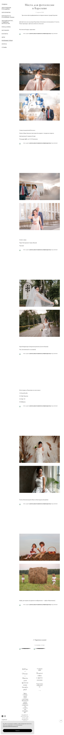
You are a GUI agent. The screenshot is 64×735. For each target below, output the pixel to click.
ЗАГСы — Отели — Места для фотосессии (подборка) (25, 679)
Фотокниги (5, 30)
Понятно (18, 730)
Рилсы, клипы (6, 27)
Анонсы (4, 44)
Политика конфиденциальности (10, 726)
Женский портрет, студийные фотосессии (7, 22)
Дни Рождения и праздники (6, 8)
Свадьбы (4, 4)
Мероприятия (6, 12)
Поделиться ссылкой (40, 640)
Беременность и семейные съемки (8, 16)
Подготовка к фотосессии (39, 676)
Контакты (5, 33)
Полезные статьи (7, 40)
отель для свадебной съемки (25, 719)
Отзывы (4, 47)
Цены (3, 37)
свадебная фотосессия (24, 715)
